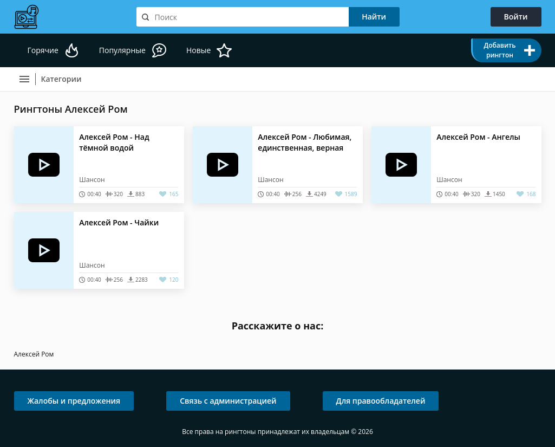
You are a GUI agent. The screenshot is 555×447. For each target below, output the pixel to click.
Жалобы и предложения (74, 401)
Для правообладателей (381, 401)
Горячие (43, 50)
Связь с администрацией (228, 401)
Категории (61, 79)
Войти (516, 16)
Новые (198, 50)
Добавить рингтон (499, 50)
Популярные (122, 50)
